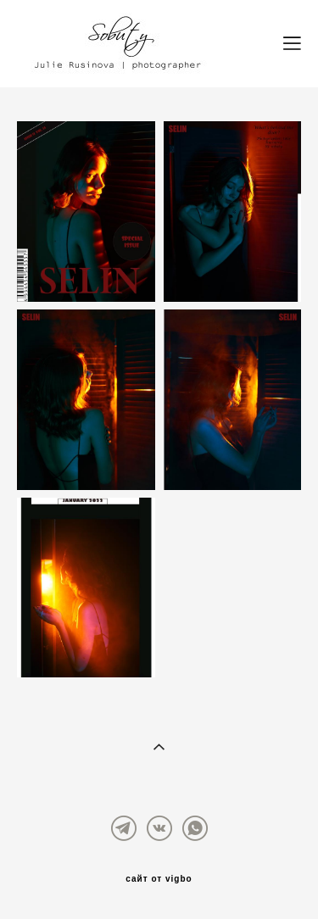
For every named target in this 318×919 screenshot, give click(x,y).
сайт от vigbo (159, 879)
